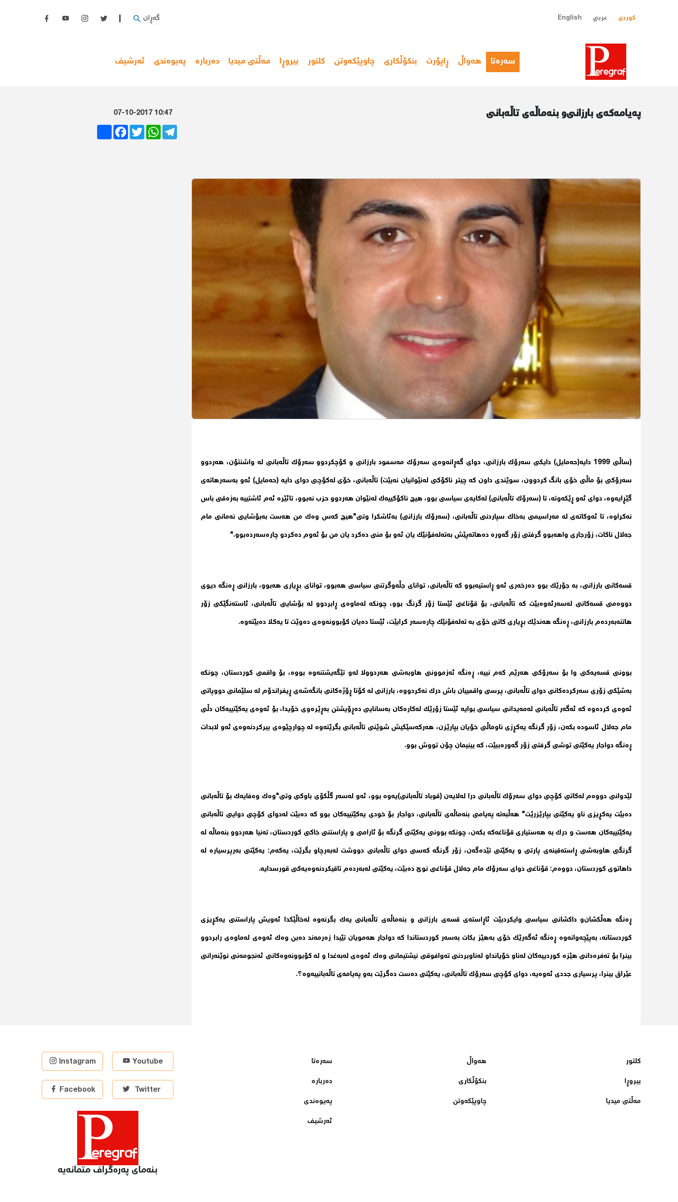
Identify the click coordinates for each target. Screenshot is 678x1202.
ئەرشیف (130, 61)
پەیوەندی (170, 61)
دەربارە (207, 61)
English (570, 18)
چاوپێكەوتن (354, 61)
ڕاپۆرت (437, 61)
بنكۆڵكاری (400, 61)
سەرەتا (505, 61)
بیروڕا (289, 61)
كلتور (316, 61)
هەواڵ (469, 61)
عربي (600, 18)
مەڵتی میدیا (249, 61)
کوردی (626, 18)
